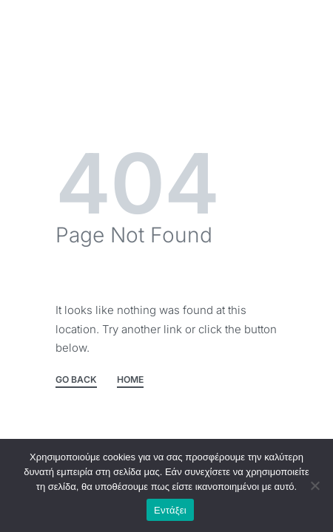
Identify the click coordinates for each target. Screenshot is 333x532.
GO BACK (76, 380)
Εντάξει (170, 510)
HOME (130, 380)
